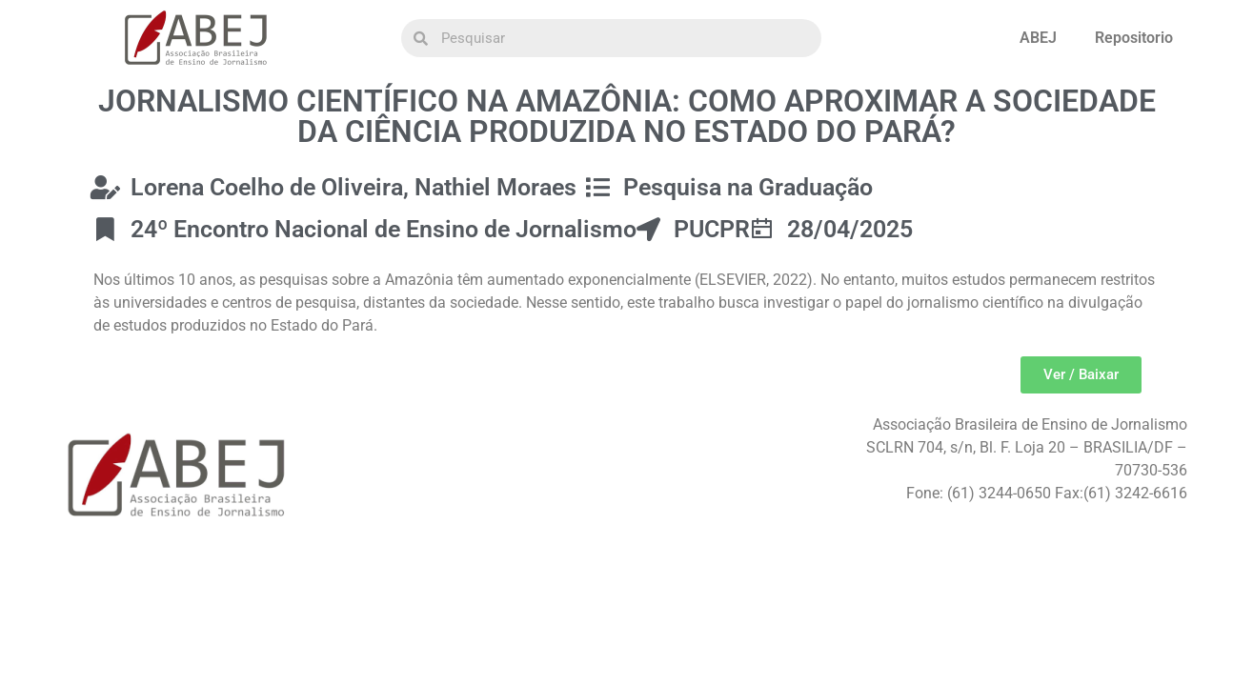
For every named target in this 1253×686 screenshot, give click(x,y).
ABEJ (1038, 38)
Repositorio (1134, 38)
